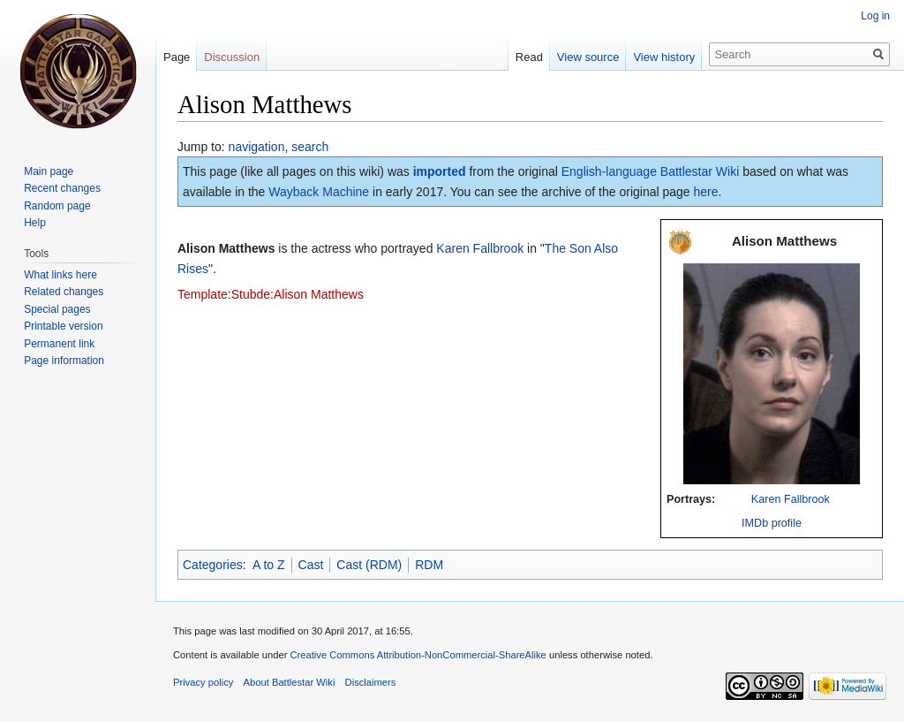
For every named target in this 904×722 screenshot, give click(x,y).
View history (664, 57)
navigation (257, 147)
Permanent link (59, 344)
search (309, 147)
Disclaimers (370, 682)
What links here (60, 275)
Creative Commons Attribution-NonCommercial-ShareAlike (418, 655)
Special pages (57, 309)
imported (439, 171)
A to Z (268, 565)
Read (529, 57)
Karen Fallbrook (790, 499)
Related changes (63, 291)
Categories (213, 565)
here (706, 192)
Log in (875, 16)
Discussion (232, 57)
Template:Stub (217, 294)
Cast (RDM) (369, 565)
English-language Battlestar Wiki (650, 171)
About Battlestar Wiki (289, 682)
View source (588, 57)
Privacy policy (203, 682)
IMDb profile (772, 523)
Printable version (63, 326)
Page (176, 57)
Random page (57, 206)
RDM (429, 565)
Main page (48, 171)
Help (35, 223)
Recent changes (62, 188)
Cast (311, 565)
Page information (64, 360)
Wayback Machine (318, 192)
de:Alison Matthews (310, 294)
